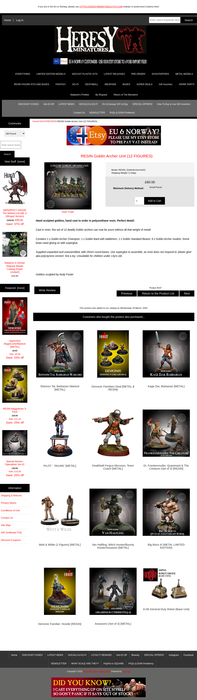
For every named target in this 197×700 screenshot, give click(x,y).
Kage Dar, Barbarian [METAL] (166, 386)
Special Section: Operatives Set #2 (15, 448)
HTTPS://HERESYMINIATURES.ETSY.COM (100, 6)
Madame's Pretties (79, 94)
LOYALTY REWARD (101, 655)
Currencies (14, 123)
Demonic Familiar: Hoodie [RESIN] (59, 623)
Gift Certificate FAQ (11, 532)
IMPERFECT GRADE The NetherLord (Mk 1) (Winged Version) (15, 194)
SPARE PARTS (186, 84)
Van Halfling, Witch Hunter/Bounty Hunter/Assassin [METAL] (113, 546)
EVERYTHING (22, 74)
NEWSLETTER (97, 112)
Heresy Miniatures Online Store (96, 671)
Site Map (5, 525)
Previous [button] (126, 293)
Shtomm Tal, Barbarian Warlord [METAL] (59, 388)
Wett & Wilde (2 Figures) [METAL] (60, 544)
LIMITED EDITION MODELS (50, 74)
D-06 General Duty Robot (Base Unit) (166, 609)
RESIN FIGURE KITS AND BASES (31, 84)
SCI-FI (75, 84)
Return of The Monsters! (126, 94)
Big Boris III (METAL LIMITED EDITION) (166, 546)
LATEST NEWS (66, 104)
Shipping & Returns (11, 495)
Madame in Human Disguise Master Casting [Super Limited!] (15, 253)
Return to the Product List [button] (158, 293)
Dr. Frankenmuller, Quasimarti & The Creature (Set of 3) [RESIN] (166, 467)
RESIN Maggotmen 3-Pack (15, 389)
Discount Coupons (11, 540)
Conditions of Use (10, 510)
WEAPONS (110, 84)
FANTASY (61, 84)
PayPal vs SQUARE (113, 663)
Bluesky (135, 655)
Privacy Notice (8, 502)
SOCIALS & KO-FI (88, 104)
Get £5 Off (48, 104)
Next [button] (187, 293)
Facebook (189, 655)
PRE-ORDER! (138, 74)
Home (7, 20)
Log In (19, 20)
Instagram (174, 655)
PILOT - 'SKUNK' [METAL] (59, 465)
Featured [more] (15, 288)
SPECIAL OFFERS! (142, 104)
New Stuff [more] (15, 161)
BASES (126, 84)
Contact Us (79, 112)
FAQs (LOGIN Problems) (122, 112)
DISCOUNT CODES (28, 104)
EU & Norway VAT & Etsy (115, 104)
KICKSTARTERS (48, 121)
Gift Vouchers (165, 84)
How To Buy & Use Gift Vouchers (173, 104)
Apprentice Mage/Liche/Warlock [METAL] (15, 322)
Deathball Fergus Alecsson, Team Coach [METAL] (113, 467)
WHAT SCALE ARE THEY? (85, 663)
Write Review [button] (47, 290)
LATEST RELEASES (114, 74)
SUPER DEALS (144, 84)
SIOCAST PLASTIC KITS (85, 74)
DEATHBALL (91, 84)
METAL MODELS (184, 74)
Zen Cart (126, 671)
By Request (101, 94)
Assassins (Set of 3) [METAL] (113, 623)
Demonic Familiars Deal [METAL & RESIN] (113, 388)
